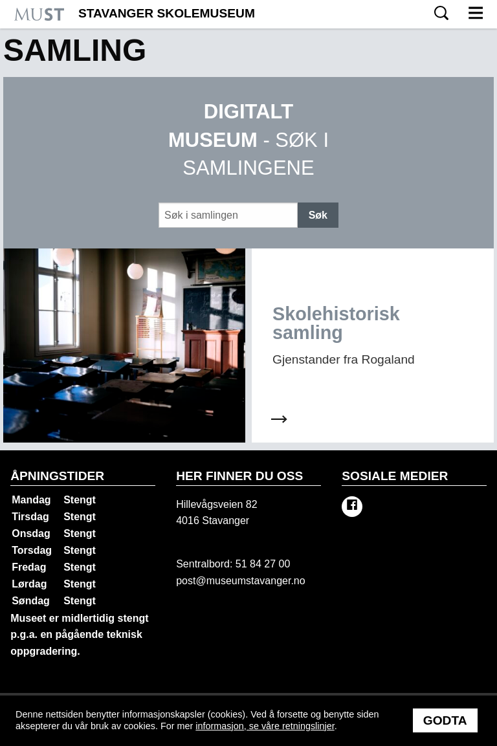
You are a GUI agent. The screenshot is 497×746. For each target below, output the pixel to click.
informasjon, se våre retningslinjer (264, 726)
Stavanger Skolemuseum (166, 13)
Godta (445, 720)
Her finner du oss (239, 476)
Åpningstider (57, 476)
